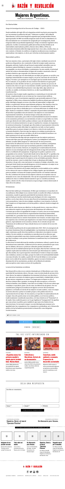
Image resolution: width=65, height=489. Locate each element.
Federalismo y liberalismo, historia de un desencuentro (30, 358)
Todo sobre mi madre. (18, 448)
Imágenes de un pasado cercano (6, 448)
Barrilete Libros (30, 480)
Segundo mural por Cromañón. (57, 448)
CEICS (40, 480)
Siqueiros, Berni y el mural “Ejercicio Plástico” (45, 450)
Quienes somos (11, 480)
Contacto (20, 480)
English (45, 480)
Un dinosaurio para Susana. (31, 448)
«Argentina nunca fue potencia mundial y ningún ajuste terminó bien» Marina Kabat (13, 360)
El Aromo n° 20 (43, 18)
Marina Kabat (36, 327)
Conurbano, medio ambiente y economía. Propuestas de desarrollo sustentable (50, 360)
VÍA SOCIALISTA (54, 480)
